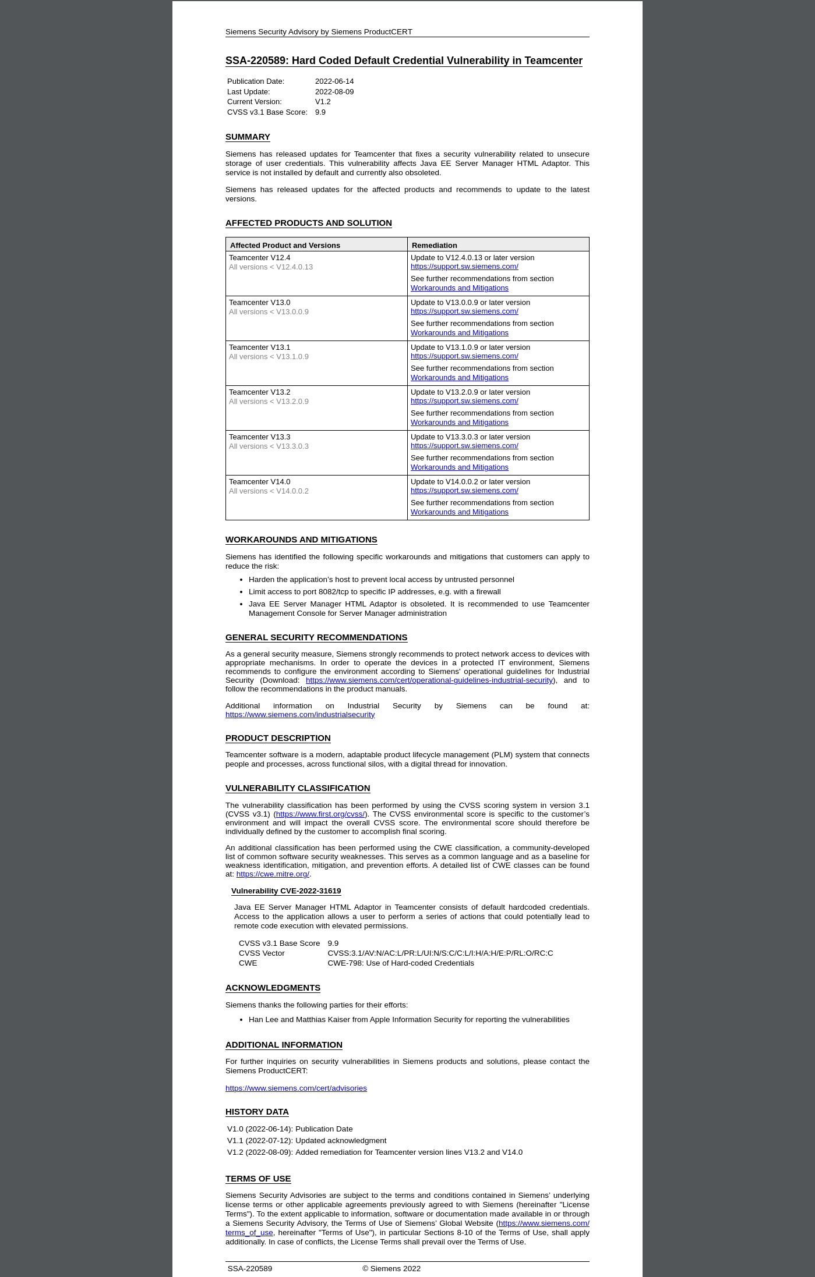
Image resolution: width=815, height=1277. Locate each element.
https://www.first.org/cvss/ (320, 814)
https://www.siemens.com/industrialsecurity (300, 714)
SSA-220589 (248, 1268)
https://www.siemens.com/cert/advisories (296, 1088)
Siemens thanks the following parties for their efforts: (316, 1005)
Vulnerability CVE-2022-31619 (286, 890)
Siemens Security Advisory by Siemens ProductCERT (318, 31)
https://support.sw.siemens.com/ (464, 266)
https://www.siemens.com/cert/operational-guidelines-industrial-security (429, 680)
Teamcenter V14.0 (260, 481)
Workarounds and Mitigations (460, 287)
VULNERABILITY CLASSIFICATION (298, 788)
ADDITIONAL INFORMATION (284, 1044)
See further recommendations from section (482, 283)
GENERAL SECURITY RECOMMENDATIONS (316, 637)
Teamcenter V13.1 (260, 347)
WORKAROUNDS (261, 539)
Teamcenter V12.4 (260, 257)
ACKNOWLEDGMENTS (272, 987)
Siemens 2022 (396, 1268)
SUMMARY (247, 136)
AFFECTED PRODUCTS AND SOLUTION (308, 223)
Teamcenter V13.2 (260, 392)
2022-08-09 (334, 91)
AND (301, 539)
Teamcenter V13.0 (260, 302)
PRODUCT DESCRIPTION (278, 738)
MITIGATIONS (349, 539)
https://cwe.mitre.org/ (273, 874)
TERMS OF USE (258, 1178)
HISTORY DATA (257, 1111)
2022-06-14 (334, 81)
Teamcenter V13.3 (260, 436)
